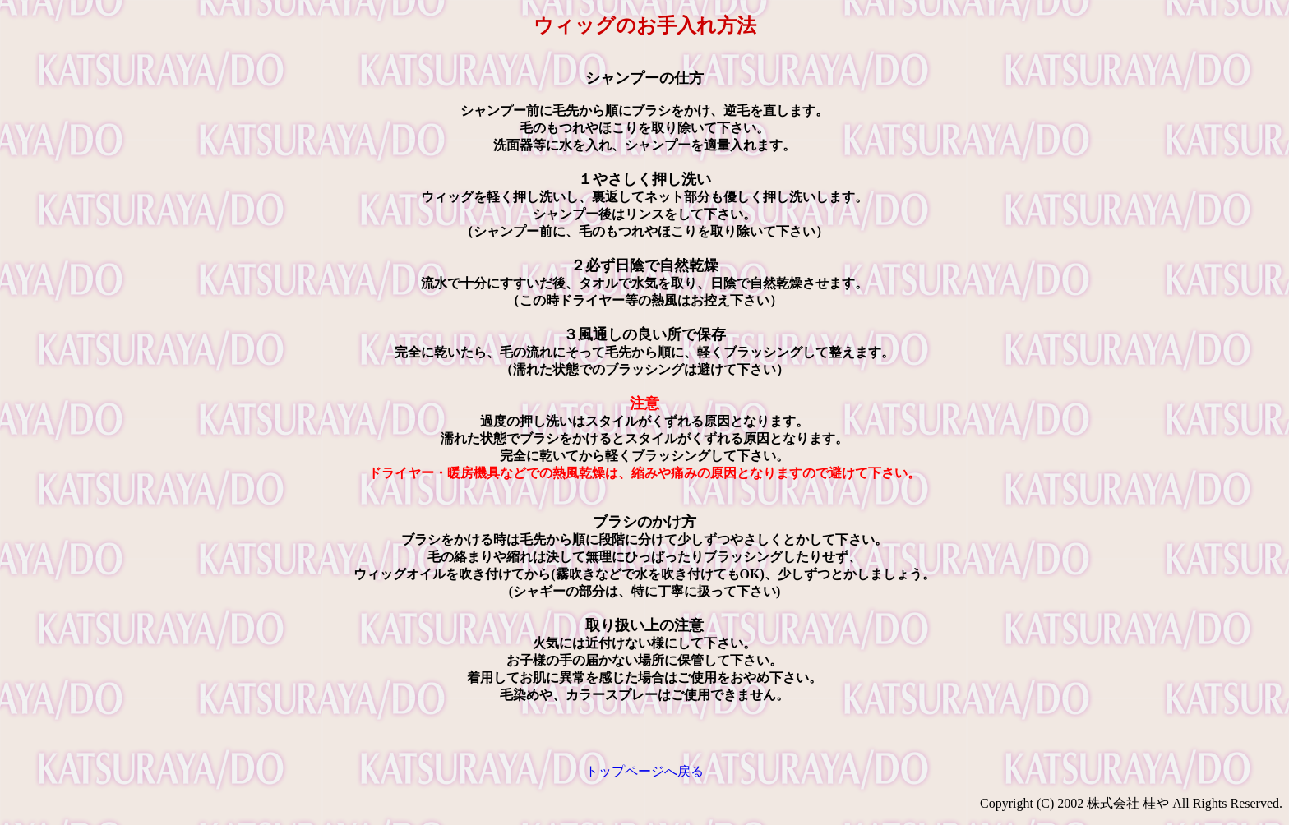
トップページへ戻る (644, 771)
